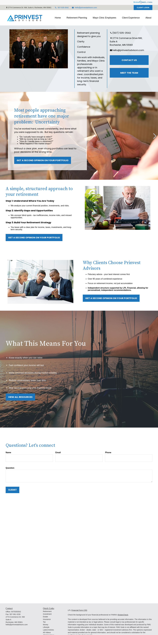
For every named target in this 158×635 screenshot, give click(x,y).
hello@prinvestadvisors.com (84, 8)
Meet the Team (129, 72)
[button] (58, 17)
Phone (108, 452)
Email (58, 452)
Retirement (47, 611)
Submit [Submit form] (12, 490)
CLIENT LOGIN (143, 8)
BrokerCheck (123, 615)
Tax (44, 622)
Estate (45, 617)
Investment (47, 614)
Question (10, 468)
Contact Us (129, 60)
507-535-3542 (62, 8)
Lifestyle (46, 627)
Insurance (47, 619)
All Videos (47, 632)
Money (45, 625)
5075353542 (16, 612)
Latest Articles (48, 630)
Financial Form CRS (79, 610)
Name (8, 452)
